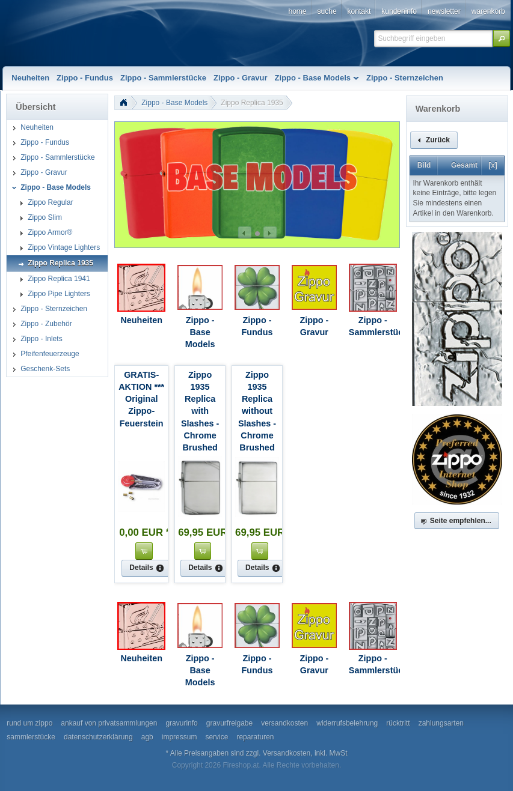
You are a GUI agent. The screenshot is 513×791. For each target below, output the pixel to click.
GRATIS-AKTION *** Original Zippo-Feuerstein (141, 399)
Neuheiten (141, 320)
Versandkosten (286, 753)
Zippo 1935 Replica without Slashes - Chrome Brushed (257, 411)
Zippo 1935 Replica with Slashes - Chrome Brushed (200, 411)
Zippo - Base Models (174, 102)
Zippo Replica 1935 (252, 102)
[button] (501, 38)
